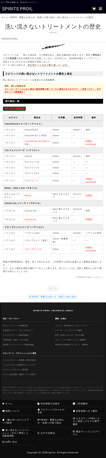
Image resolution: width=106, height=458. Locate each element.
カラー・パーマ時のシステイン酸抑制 (70, 340)
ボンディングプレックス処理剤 (15, 369)
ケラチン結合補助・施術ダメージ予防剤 (19, 374)
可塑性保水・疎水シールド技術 (15, 340)
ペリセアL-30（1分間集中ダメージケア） (20, 365)
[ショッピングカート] (93, 8)
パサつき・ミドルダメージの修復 (68, 330)
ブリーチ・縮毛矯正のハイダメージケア (71, 325)
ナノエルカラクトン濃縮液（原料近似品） (20, 360)
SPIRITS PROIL (17, 8)
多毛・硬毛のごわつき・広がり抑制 (69, 335)
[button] (100, 8)
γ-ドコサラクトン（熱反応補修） (16, 335)
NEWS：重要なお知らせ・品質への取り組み (52, 297)
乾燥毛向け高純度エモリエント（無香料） (72, 344)
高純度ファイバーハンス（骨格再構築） (19, 344)
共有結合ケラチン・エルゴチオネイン (18, 330)
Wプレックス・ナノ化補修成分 (15, 325)
